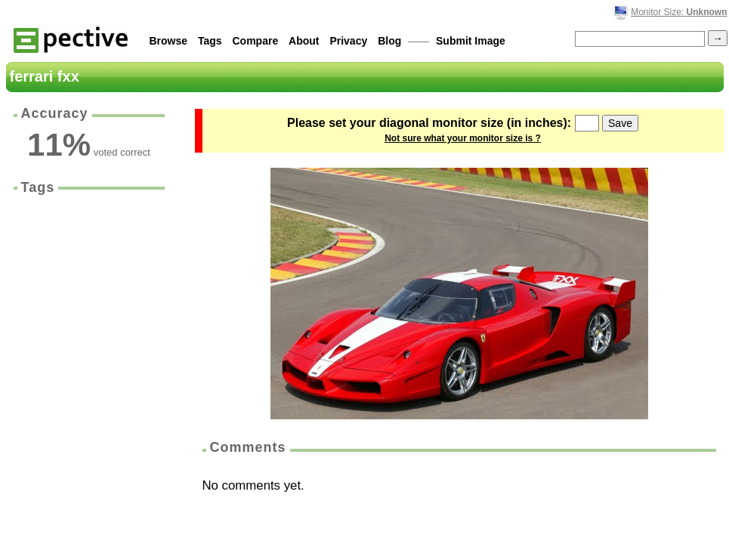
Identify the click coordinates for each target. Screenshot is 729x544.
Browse (169, 41)
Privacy (348, 41)
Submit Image (470, 41)
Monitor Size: (679, 12)
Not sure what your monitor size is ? (463, 138)
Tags (210, 41)
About (304, 41)
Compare (256, 41)
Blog (389, 41)
